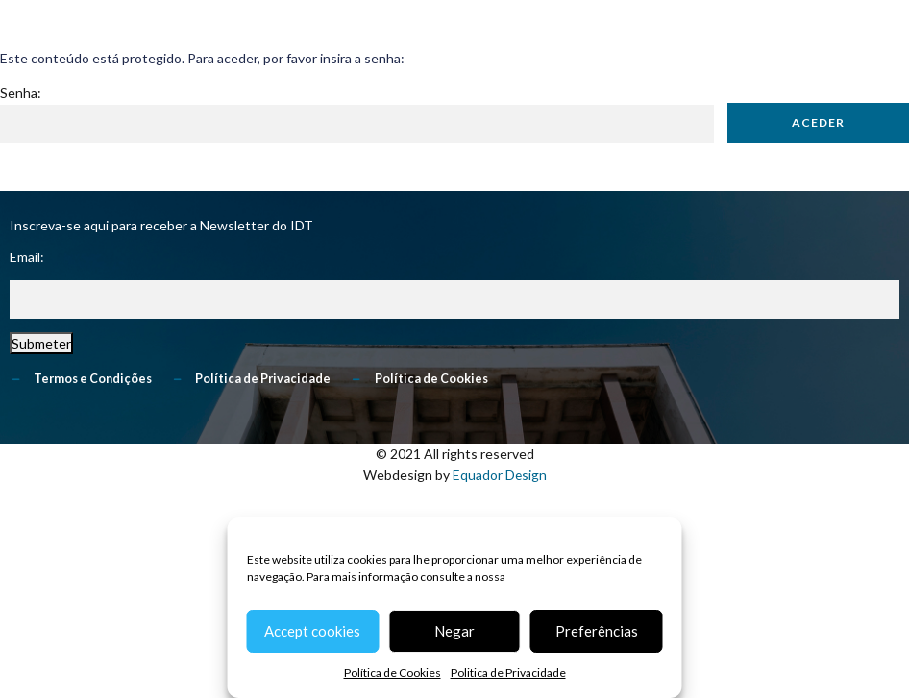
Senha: (357, 113)
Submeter (41, 344)
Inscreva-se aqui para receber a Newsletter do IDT (161, 225)
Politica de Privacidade (508, 672)
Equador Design (499, 476)
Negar (454, 630)
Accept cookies (312, 630)
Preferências (596, 630)
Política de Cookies (392, 672)
